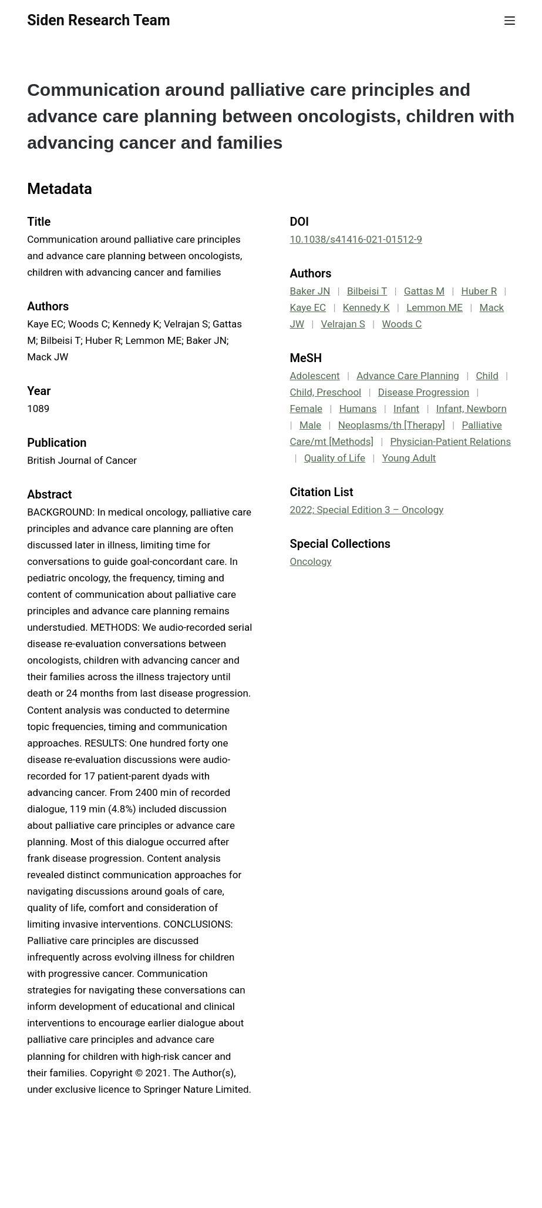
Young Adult (409, 458)
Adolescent (315, 376)
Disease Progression (423, 392)
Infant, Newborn (471, 408)
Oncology (311, 561)
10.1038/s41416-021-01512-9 (356, 239)
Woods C (402, 324)
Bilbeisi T (367, 291)
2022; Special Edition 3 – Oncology (367, 510)
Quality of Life (334, 458)
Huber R (479, 291)
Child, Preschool (326, 392)
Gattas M (424, 291)
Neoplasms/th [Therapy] (391, 425)
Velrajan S (343, 324)
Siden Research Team (98, 20)
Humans (358, 408)
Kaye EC (308, 307)
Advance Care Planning (407, 376)
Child (487, 376)
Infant (406, 408)
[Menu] (509, 20)
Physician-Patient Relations (450, 441)
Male (310, 425)
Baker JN (310, 291)
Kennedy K (366, 307)
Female (306, 408)
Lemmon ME (434, 307)
